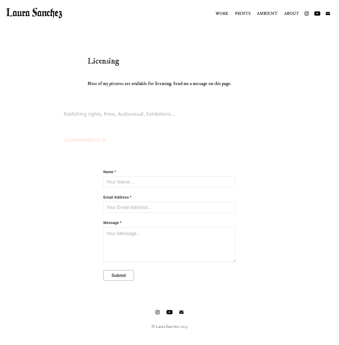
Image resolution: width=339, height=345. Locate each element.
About (291, 13)
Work (222, 13)
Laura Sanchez (34, 12)
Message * (112, 223)
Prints (243, 13)
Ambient (267, 13)
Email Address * (117, 197)
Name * (109, 172)
